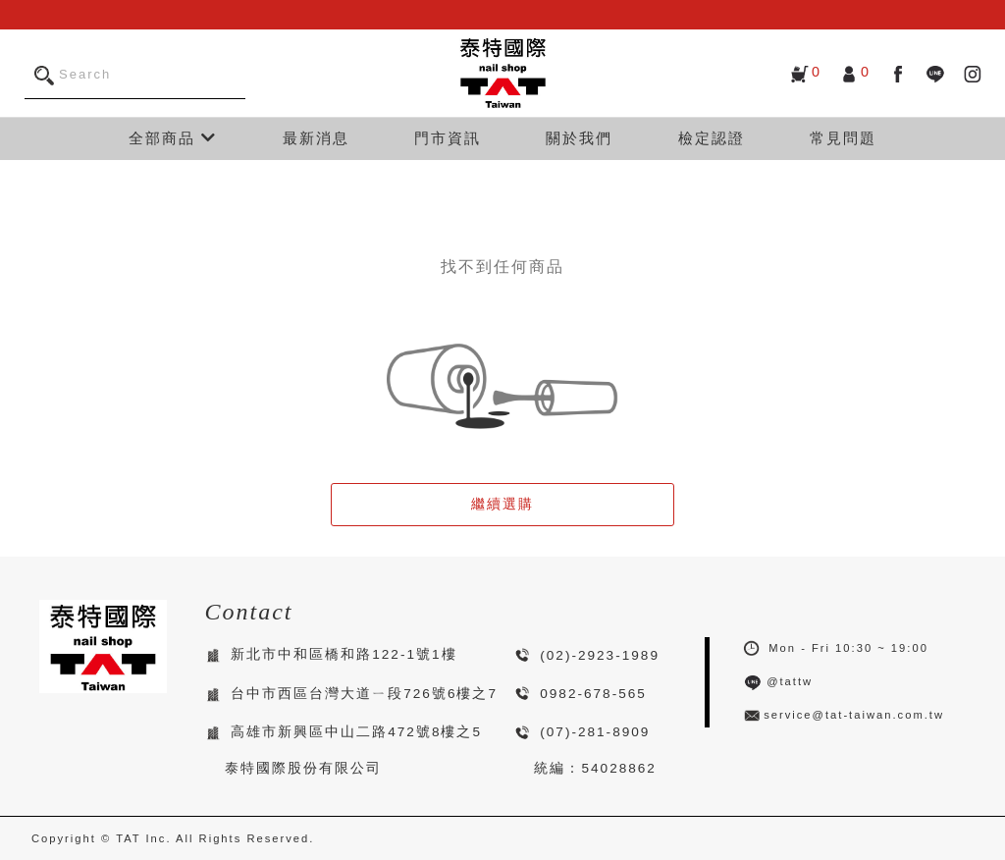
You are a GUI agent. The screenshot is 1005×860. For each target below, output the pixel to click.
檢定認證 (711, 138)
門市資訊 (447, 138)
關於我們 (579, 138)
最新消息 (316, 138)
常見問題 (843, 138)
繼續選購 (502, 504)
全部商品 (173, 138)
